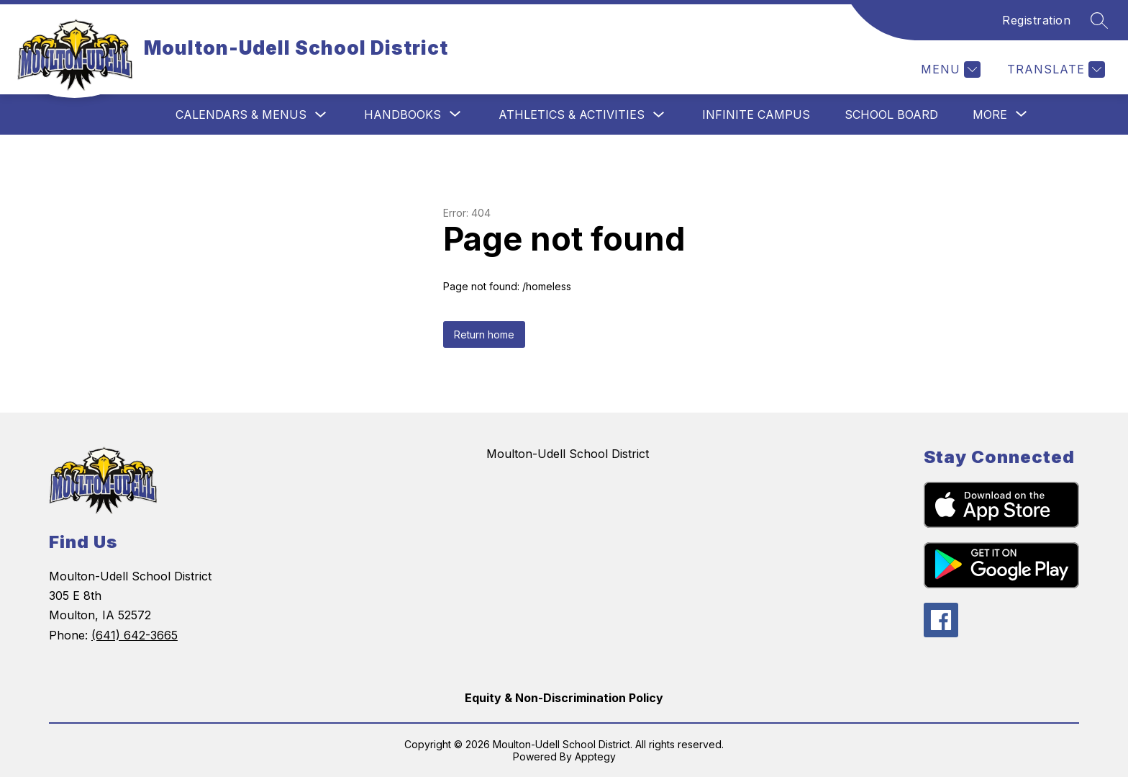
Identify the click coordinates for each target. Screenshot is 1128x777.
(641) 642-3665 (134, 635)
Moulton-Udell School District (567, 453)
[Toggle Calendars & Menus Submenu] (320, 115)
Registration (1036, 20)
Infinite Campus (756, 114)
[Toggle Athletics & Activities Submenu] (659, 115)
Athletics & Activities (572, 114)
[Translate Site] (1054, 69)
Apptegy (595, 756)
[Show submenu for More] (990, 114)
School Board (891, 114)
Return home (484, 334)
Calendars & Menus (241, 114)
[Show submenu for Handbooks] (402, 114)
